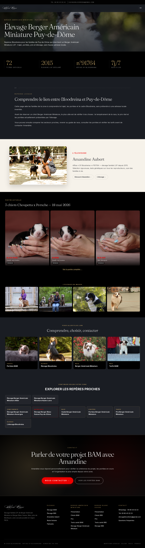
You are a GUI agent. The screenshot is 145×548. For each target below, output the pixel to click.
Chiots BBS (99, 515)
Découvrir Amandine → (83, 177)
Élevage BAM (52, 510)
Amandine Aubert (53, 517)
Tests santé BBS (101, 522)
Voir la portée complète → (72, 269)
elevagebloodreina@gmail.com (83, 2)
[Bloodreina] (10, 8)
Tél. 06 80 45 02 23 (55, 2)
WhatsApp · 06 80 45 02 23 (128, 510)
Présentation (75, 512)
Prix (72, 519)
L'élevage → (101, 177)
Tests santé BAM (77, 522)
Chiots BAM (75, 515)
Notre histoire (52, 520)
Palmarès (50, 524)
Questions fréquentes (126, 520)
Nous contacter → (57, 480)
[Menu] (140, 8)
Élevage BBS (51, 513)
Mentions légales (112, 543)
